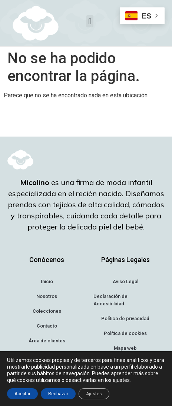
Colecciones (47, 311)
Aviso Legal (125, 281)
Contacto (47, 326)
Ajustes (94, 393)
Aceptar (22, 393)
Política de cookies (125, 333)
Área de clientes (47, 340)
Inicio (47, 281)
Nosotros (46, 296)
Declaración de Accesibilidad (110, 299)
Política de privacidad (125, 318)
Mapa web (125, 348)
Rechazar (58, 393)
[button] (89, 21)
